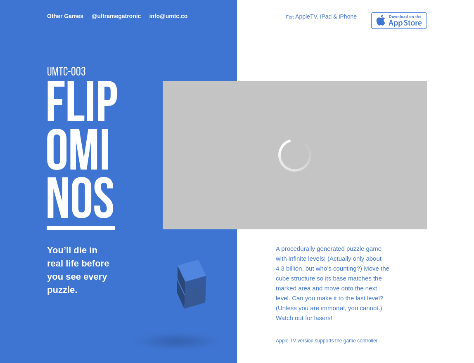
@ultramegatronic (116, 16)
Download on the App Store (399, 20)
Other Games (65, 16)
